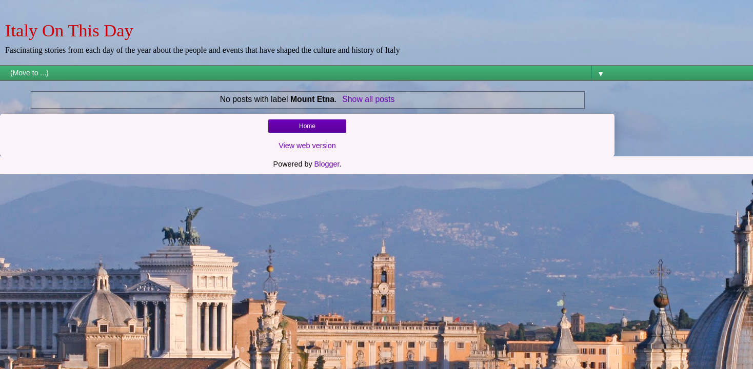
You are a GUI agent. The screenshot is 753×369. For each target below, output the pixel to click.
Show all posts (368, 99)
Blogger (327, 164)
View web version (307, 145)
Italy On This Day (69, 30)
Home (307, 126)
